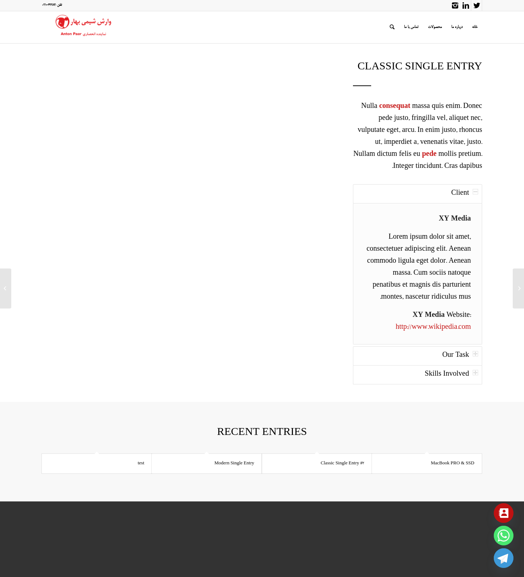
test (141, 463)
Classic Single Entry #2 (342, 463)
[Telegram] (503, 558)
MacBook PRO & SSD (453, 463)
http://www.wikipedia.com (433, 327)
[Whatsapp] (503, 535)
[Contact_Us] (503, 513)
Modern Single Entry (234, 463)
